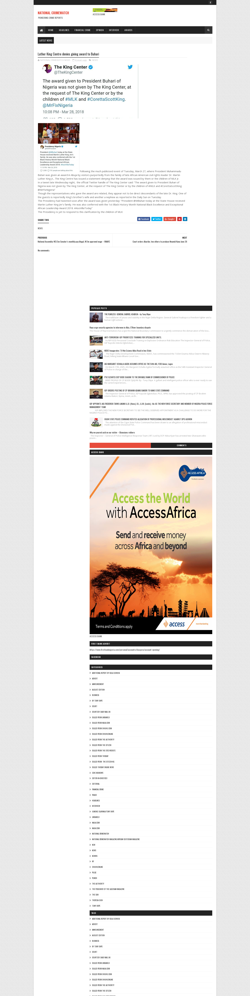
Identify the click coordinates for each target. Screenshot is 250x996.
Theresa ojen (167, 714)
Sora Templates (53, 991)
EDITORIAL (166, 598)
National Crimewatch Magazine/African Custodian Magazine (186, 653)
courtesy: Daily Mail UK (171, 526)
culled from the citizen (172, 559)
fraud (164, 609)
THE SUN (165, 709)
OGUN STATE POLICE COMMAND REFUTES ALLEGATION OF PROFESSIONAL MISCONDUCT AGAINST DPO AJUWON (193, 223)
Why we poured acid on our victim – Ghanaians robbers (182, 241)
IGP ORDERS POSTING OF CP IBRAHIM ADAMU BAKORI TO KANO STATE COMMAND (193, 180)
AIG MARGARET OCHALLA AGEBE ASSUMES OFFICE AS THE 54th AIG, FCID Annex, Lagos (192, 139)
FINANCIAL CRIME (168, 603)
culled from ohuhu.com (172, 542)
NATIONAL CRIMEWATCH (53, 12)
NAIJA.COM (166, 637)
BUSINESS (165, 509)
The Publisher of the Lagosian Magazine (178, 703)
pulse (164, 686)
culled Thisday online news (173, 581)
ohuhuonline (167, 681)
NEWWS (165, 670)
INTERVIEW (166, 620)
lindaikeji (166, 631)
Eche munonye (168, 587)
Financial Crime (83, 30)
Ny (163, 675)
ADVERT (165, 492)
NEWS (95, 60)
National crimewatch (170, 648)
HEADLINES (166, 614)
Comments (199, 256)
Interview (114, 30)
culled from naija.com (171, 537)
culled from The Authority (173, 553)
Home (51, 30)
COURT (164, 520)
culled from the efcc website (174, 564)
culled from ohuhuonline (172, 548)
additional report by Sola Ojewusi (176, 487)
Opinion (100, 30)
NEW (163, 659)
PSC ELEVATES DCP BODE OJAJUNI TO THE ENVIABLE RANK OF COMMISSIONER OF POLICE (193, 159)
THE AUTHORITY (168, 697)
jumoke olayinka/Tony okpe (173, 625)
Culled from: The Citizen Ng (173, 576)
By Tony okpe (167, 515)
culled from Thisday (170, 570)
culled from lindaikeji (171, 531)
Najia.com (166, 642)
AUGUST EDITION (168, 504)
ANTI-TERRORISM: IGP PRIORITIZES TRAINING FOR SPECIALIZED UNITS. (193, 99)
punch (164, 692)
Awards (128, 30)
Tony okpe (166, 720)
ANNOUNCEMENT (168, 498)
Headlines (64, 30)
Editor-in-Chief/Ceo (170, 592)
